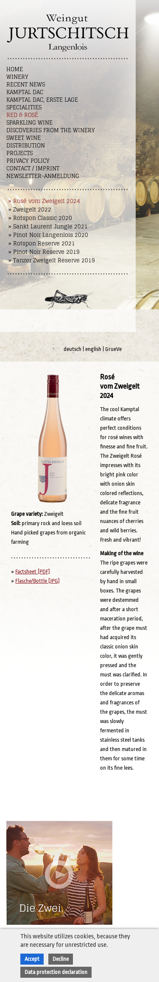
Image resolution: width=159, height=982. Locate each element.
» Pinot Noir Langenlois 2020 (48, 235)
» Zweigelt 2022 (29, 209)
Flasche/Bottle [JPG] (37, 581)
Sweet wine (23, 138)
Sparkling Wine (29, 123)
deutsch (72, 349)
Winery (17, 77)
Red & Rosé (22, 115)
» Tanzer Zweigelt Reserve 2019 (51, 260)
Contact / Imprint (32, 168)
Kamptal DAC (24, 92)
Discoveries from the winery (50, 130)
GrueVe (113, 349)
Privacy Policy (28, 161)
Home (14, 69)
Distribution (25, 145)
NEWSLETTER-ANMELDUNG (42, 176)
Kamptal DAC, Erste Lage (42, 100)
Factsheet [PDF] (32, 571)
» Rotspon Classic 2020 (40, 218)
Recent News (25, 84)
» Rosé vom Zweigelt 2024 (44, 201)
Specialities (24, 107)
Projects (19, 153)
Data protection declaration (56, 972)
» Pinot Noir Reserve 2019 (44, 252)
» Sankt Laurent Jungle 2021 (48, 226)
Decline (61, 959)
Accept (32, 959)
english (93, 349)
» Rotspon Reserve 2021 (41, 243)
